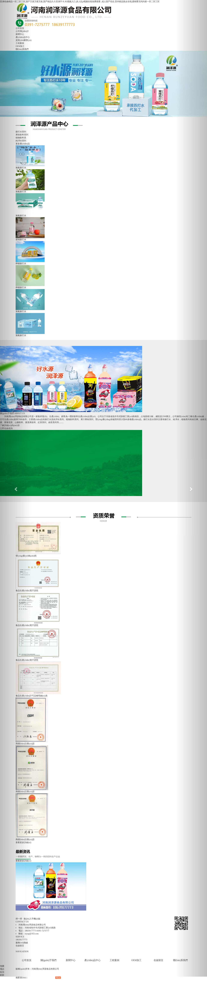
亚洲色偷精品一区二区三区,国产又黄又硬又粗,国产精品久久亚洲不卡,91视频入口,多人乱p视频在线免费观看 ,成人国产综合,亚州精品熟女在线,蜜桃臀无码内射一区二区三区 (80, 1)
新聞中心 (70, 960)
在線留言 (158, 960)
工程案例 (114, 960)
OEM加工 (136, 960)
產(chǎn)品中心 (92, 960)
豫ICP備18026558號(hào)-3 (41, 977)
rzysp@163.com (32, 934)
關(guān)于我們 (48, 960)
